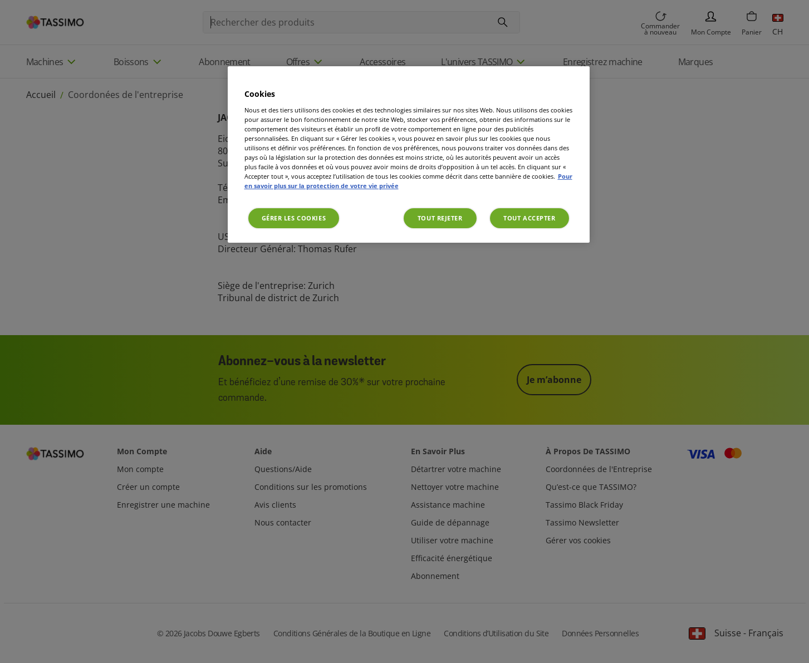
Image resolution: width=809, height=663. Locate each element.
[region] (409, 154)
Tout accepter (529, 218)
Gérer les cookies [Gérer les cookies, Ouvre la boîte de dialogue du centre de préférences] (294, 218)
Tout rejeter (440, 218)
